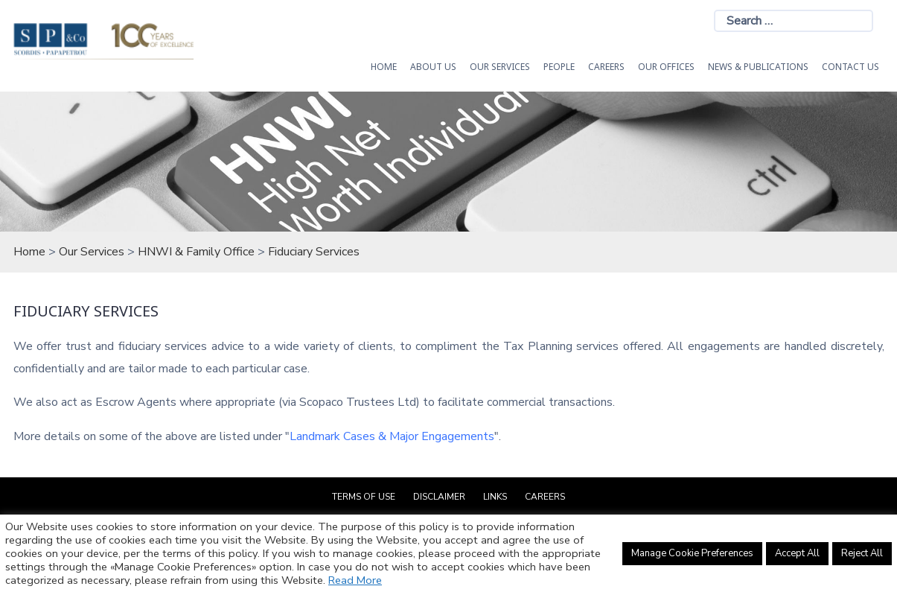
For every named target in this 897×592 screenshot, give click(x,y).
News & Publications (758, 66)
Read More (355, 580)
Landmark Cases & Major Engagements (392, 436)
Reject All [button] (862, 553)
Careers (606, 66)
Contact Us (850, 66)
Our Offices (666, 66)
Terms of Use (363, 497)
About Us (433, 66)
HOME (384, 66)
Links (495, 497)
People (559, 66)
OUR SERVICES (500, 66)
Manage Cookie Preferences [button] (692, 553)
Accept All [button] (797, 553)
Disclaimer (439, 497)
